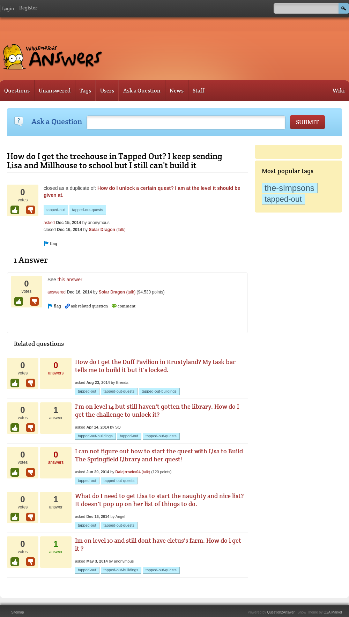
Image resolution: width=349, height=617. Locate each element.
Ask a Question (142, 90)
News (177, 90)
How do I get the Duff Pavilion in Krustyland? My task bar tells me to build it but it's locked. (155, 366)
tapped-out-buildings (159, 391)
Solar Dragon (102, 229)
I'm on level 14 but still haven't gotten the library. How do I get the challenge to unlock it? (157, 410)
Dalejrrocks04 (128, 472)
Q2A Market (333, 612)
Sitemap (17, 612)
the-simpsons (289, 188)
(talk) (121, 229)
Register (28, 8)
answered (56, 292)
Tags (85, 90)
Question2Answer (281, 612)
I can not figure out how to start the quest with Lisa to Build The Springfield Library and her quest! (159, 455)
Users (107, 90)
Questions (17, 90)
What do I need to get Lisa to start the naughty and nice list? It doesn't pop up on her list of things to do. (159, 500)
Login (8, 8)
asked (49, 222)
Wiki (339, 90)
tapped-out (283, 199)
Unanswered (54, 90)
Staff (199, 90)
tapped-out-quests (87, 210)
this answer (70, 279)
